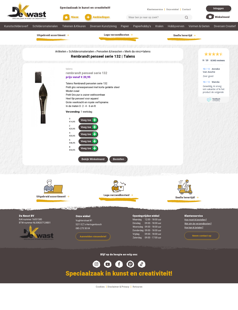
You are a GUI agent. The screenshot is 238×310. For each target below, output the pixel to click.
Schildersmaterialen (45, 26)
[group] (42, 98)
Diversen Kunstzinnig (103, 26)
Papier (125, 26)
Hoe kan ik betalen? (193, 227)
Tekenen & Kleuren (74, 26)
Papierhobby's (142, 26)
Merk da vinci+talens (138, 51)
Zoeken (186, 17)
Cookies (100, 286)
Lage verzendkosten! (119, 196)
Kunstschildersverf (16, 26)
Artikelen (60, 51)
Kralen (159, 26)
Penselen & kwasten (109, 51)
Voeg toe (89, 120)
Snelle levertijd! (185, 197)
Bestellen (118, 159)
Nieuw (71, 17)
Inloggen (218, 8)
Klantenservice (155, 9)
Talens (129, 56)
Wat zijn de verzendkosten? (198, 223)
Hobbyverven (176, 26)
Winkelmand (222, 17)
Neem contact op (201, 235)
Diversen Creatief (225, 26)
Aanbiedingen (97, 17)
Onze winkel (172, 9)
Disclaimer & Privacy (118, 286)
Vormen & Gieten (199, 26)
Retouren (137, 286)
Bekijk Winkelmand (93, 159)
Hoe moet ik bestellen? (195, 219)
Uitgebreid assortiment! (53, 196)
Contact (186, 9)
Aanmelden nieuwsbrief (93, 236)
